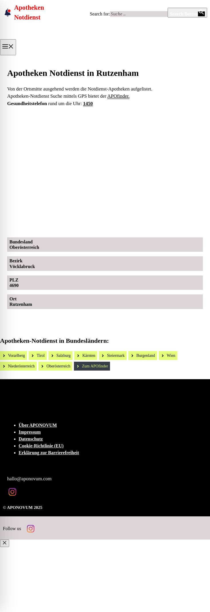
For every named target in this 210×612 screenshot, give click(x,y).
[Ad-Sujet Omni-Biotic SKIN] (108, 226)
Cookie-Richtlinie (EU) (41, 445)
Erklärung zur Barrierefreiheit (49, 452)
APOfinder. (118, 96)
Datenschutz (31, 438)
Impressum (30, 432)
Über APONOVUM (38, 425)
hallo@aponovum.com (29, 478)
